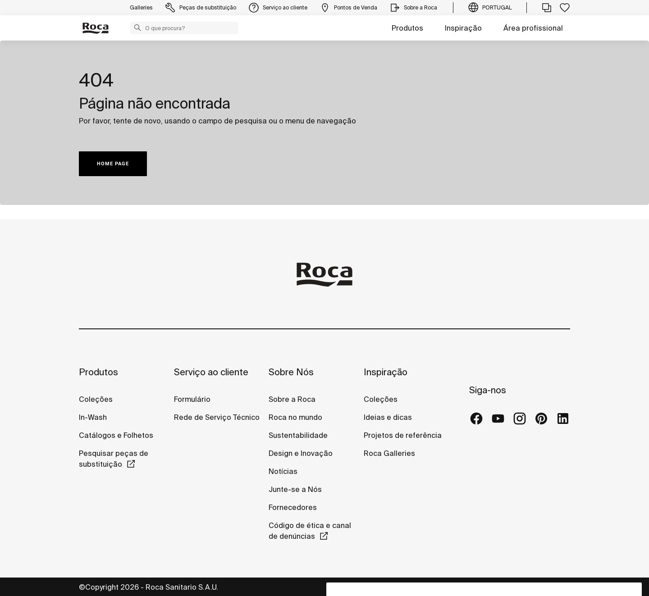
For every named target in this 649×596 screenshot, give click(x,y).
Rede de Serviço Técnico (217, 417)
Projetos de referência (403, 435)
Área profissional (533, 28)
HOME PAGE (113, 164)
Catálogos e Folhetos (116, 435)
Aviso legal (479, 586)
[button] (137, 27)
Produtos (407, 28)
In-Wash (93, 417)
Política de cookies (537, 586)
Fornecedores (293, 507)
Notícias (283, 471)
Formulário (192, 399)
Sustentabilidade (298, 435)
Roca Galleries (389, 453)
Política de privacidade (414, 586)
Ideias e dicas (388, 417)
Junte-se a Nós (295, 489)
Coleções (96, 399)
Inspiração (463, 28)
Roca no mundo (295, 417)
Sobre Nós (291, 372)
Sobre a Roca (292, 399)
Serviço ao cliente (211, 372)
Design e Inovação (301, 453)
